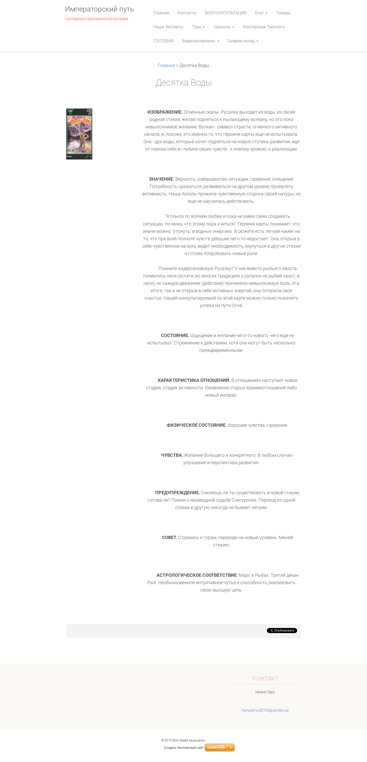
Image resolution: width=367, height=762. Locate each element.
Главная (167, 65)
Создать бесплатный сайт (184, 748)
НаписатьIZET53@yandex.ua (265, 710)
